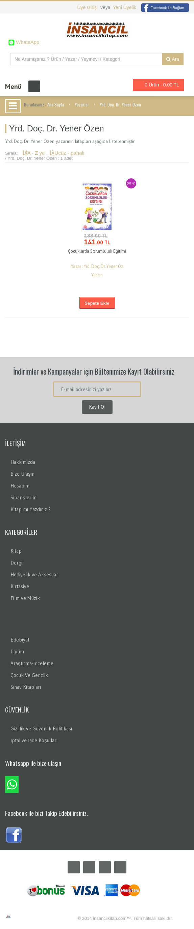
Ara (172, 59)
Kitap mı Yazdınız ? (30, 509)
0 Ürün (156, 85)
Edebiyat (19, 639)
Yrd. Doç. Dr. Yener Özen (120, 104)
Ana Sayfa (55, 104)
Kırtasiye (19, 586)
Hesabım (19, 485)
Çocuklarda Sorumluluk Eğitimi (97, 251)
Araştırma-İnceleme (31, 663)
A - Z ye (34, 153)
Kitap (16, 551)
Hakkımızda (22, 462)
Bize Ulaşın (22, 474)
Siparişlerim (23, 497)
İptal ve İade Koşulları (33, 740)
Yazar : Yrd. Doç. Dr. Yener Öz (97, 266)
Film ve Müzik (25, 598)
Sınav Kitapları (25, 687)
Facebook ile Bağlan (162, 8)
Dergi (16, 562)
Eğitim (17, 651)
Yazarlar (82, 104)
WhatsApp (27, 42)
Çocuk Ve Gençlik (29, 675)
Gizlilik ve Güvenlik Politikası (41, 728)
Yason (97, 275)
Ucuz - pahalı (67, 153)
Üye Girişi (88, 7)
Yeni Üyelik (124, 7)
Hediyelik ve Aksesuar (34, 574)
